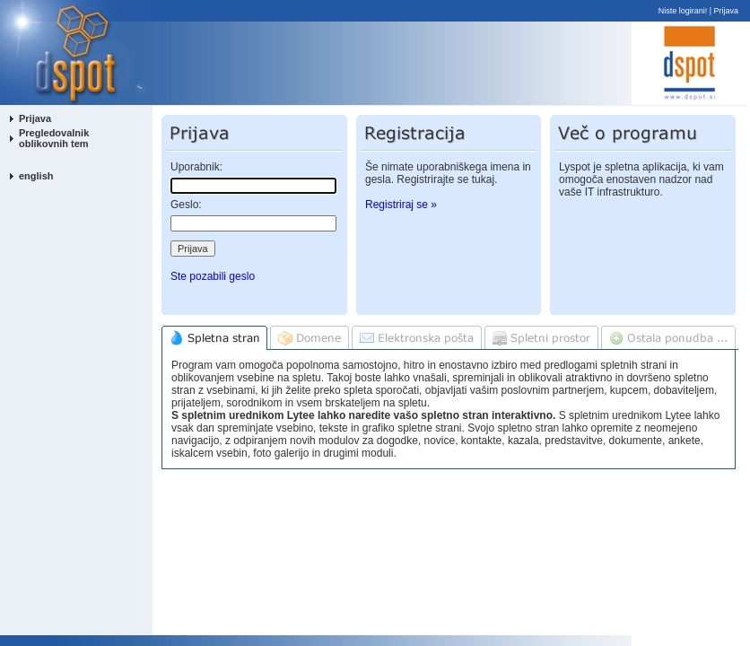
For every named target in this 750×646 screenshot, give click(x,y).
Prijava (726, 10)
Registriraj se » (401, 204)
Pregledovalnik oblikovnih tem (54, 138)
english (36, 175)
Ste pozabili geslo (212, 276)
